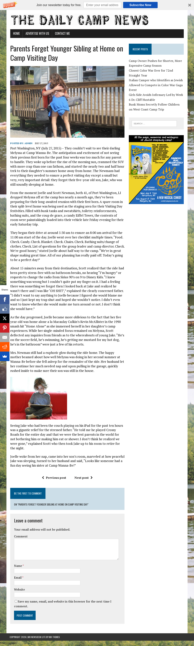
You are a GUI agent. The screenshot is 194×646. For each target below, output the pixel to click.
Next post (83, 478)
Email (17, 578)
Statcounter (8, 643)
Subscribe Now (140, 5)
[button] (97, 5)
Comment (20, 537)
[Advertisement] (157, 234)
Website (18, 590)
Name (17, 566)
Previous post (54, 478)
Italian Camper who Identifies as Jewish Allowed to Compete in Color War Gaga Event (156, 85)
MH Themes (54, 637)
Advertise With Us (36, 33)
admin (28, 143)
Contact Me (61, 33)
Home (16, 33)
